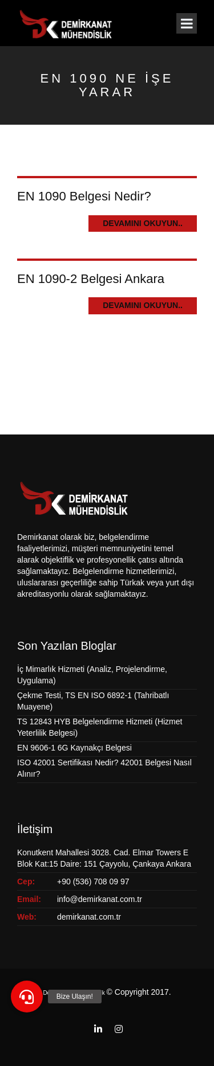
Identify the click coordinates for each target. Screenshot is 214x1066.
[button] (27, 996)
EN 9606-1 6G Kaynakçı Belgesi (74, 747)
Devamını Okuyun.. (143, 223)
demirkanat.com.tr (89, 916)
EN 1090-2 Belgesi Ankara (90, 279)
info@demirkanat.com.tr (99, 899)
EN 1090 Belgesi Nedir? (84, 196)
